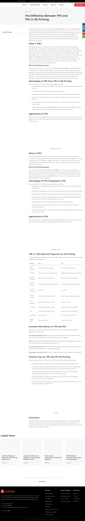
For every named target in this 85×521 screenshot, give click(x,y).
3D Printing (47, 506)
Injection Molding (49, 493)
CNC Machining (48, 504)
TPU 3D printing (43, 28)
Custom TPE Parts (65, 498)
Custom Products (66, 490)
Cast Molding (48, 498)
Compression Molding (50, 496)
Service (47, 490)
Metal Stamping (48, 501)
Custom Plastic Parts (65, 493)
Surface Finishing (49, 514)
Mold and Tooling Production (51, 509)
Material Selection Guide (50, 512)
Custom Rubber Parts (65, 496)
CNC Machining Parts (65, 501)
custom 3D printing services (67, 30)
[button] (83, 24)
